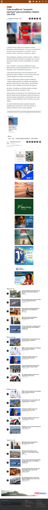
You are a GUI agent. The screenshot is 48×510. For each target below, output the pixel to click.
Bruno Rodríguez (34, 138)
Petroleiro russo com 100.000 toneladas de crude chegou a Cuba (31, 427)
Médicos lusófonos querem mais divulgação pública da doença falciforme (31, 348)
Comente (29, 111)
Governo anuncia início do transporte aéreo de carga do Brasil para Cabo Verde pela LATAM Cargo (31, 327)
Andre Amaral (15, 145)
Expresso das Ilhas (13, 18)
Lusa (20, 18)
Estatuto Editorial (40, 503)
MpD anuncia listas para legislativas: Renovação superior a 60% (30, 318)
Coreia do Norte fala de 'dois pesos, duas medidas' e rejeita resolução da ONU (30, 366)
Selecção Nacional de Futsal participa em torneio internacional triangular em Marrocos (31, 309)
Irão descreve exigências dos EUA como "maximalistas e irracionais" (30, 375)
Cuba (9, 138)
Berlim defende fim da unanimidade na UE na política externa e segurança (31, 339)
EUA (13, 138)
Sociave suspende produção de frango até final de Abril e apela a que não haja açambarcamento (31, 470)
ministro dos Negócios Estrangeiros (22, 138)
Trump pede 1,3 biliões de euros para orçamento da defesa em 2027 (29, 357)
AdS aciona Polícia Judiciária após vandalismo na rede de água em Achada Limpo (30, 452)
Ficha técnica (39, 502)
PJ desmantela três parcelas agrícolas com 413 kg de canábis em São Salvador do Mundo (31, 292)
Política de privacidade (41, 504)
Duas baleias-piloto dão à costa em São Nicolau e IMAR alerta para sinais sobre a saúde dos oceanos (31, 479)
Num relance (39, 500)
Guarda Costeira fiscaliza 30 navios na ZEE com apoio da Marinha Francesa (31, 300)
